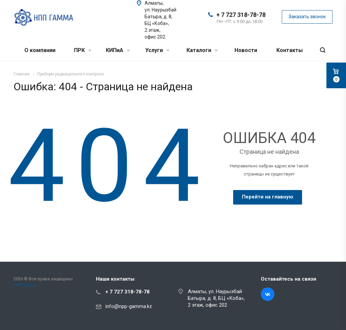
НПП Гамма (25, 284)
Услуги (157, 50)
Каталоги (202, 50)
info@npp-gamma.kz (128, 306)
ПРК (82, 50)
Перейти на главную (267, 197)
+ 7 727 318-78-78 (241, 14)
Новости (245, 50)
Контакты (289, 50)
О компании (39, 50)
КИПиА (118, 50)
